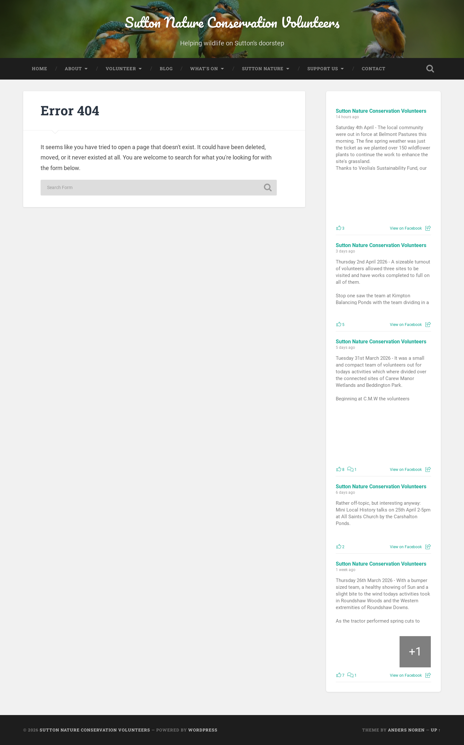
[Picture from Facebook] (359, 198)
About (73, 69)
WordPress (203, 730)
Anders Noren (406, 730)
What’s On (204, 69)
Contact (373, 69)
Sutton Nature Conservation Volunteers (232, 22)
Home (39, 69)
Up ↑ (436, 730)
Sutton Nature (263, 69)
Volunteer (121, 69)
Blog (166, 69)
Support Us (322, 69)
